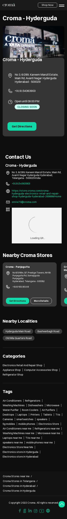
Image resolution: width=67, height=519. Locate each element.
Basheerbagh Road (48, 331)
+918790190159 (21, 286)
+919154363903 (25, 91)
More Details (41, 301)
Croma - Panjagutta (18, 266)
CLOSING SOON (27, 106)
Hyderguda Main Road (18, 331)
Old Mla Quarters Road (19, 338)
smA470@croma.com (24, 202)
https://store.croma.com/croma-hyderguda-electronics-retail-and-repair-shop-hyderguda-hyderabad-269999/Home (36, 193)
